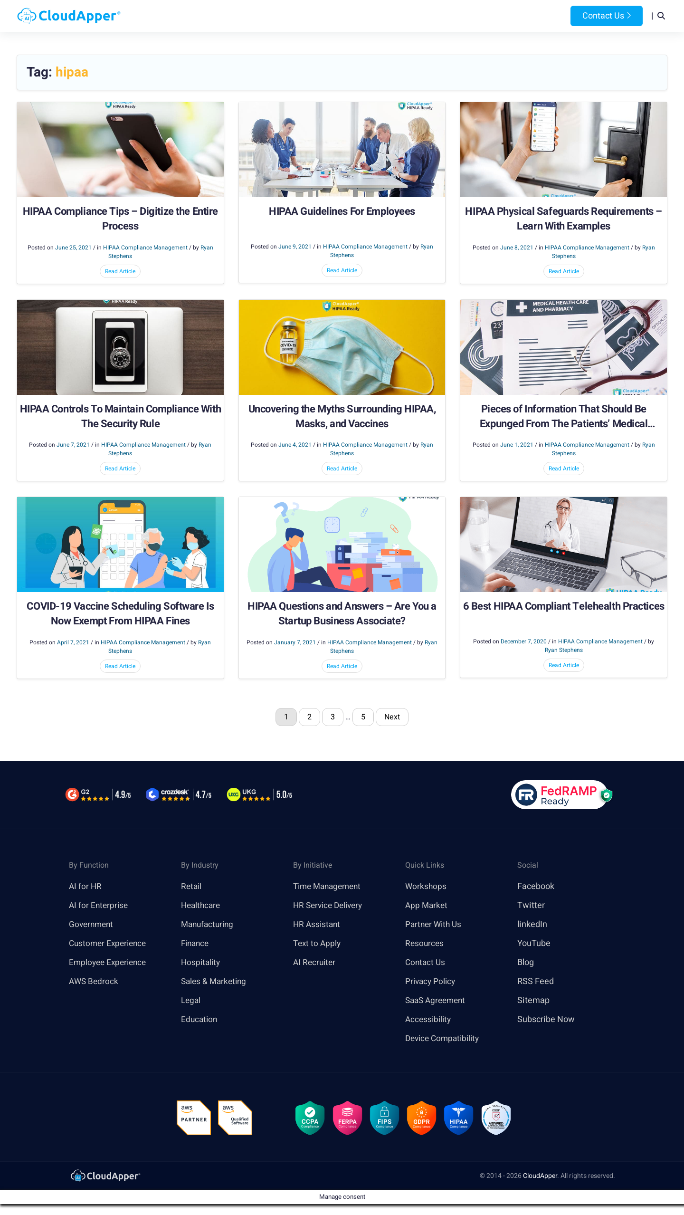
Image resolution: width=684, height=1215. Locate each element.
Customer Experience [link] (110, 944)
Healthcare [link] (202, 905)
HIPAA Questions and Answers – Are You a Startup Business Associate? (342, 614)
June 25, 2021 (73, 248)
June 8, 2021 (516, 248)
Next (392, 717)
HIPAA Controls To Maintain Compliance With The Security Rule (120, 417)
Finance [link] (196, 944)
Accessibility (429, 1020)
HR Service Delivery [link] (330, 905)
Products (267, 16)
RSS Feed (535, 982)
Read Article (120, 272)
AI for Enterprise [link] (99, 905)
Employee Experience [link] (110, 963)
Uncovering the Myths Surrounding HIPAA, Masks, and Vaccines (342, 417)
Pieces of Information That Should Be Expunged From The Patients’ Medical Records (564, 417)
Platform (320, 16)
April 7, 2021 (73, 643)
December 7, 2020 (524, 642)
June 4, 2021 (295, 445)
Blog (467, 16)
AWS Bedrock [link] (94, 982)
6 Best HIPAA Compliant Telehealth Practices (564, 607)
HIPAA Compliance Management (145, 248)
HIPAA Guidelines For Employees (342, 212)
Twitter (531, 905)
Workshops (426, 886)
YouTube (534, 944)
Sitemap (533, 1001)
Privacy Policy (431, 982)
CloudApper (540, 1179)
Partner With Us (435, 924)
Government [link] (92, 924)
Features (373, 16)
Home (224, 16)
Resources (425, 16)
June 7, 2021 (73, 445)
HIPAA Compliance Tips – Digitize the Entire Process (120, 219)
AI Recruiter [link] (315, 963)
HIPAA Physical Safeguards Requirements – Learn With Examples (563, 219)
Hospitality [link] (201, 963)
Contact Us (606, 16)
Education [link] (200, 1020)
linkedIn (532, 924)
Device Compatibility (444, 1039)
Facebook (535, 886)
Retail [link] (192, 886)
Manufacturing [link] (209, 924)
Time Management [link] (329, 886)
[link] (105, 1178)
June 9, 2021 (295, 247)
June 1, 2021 (516, 445)
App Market (427, 905)
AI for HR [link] (86, 886)
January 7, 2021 (295, 643)
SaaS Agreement (437, 1001)
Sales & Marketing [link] (215, 982)
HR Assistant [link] (317, 924)
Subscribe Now (546, 1020)
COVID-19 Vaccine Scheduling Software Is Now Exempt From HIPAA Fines (120, 614)
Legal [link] (191, 1001)
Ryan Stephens (564, 650)
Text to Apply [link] (318, 944)
